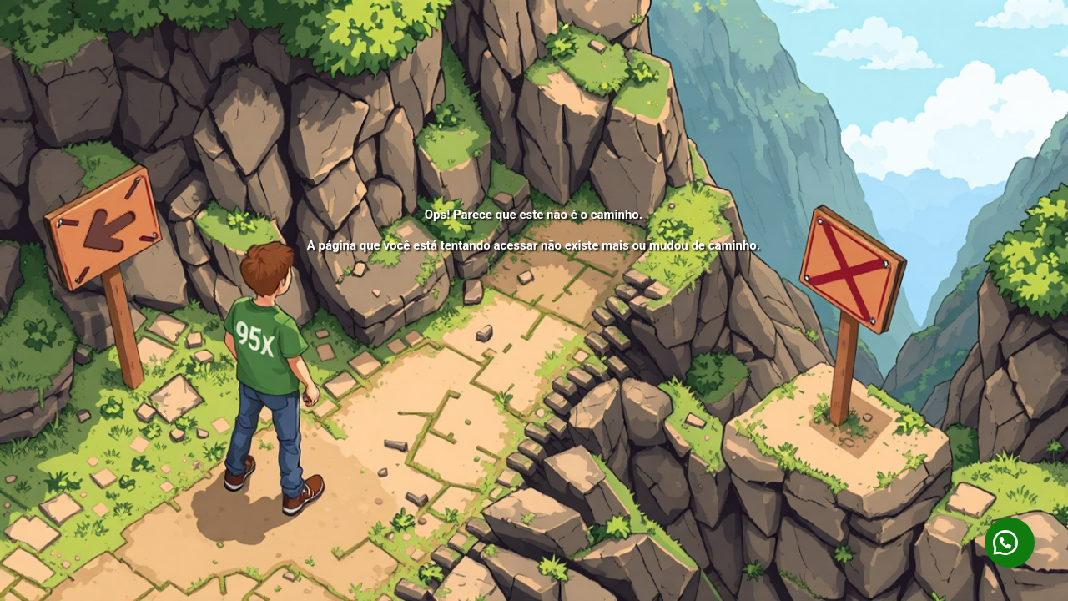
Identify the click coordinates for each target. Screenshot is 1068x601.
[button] (1010, 543)
